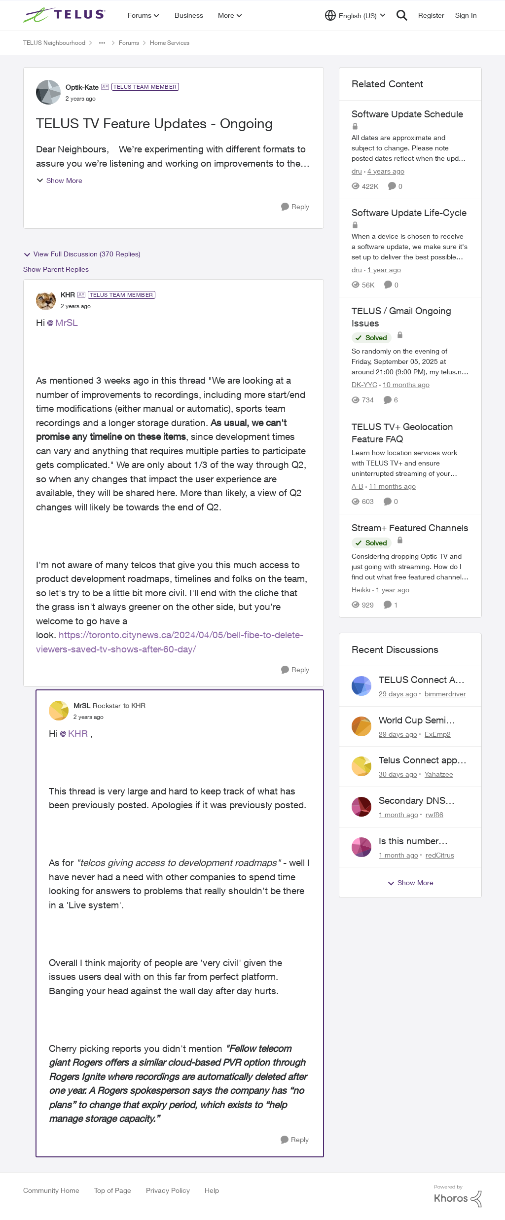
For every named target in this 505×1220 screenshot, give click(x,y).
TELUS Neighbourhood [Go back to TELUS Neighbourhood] (54, 42)
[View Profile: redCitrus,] (361, 847)
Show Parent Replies (56, 269)
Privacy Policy (168, 1190)
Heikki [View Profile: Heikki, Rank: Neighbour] (361, 589)
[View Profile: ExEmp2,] (361, 726)
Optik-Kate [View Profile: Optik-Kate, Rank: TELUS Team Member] (82, 87)
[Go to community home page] (65, 15)
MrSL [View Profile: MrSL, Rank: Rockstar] (81, 705)
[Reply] (295, 207)
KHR (78, 733)
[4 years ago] (384, 171)
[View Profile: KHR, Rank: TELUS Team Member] (46, 300)
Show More (59, 180)
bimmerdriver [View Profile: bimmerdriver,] (445, 693)
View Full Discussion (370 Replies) (82, 254)
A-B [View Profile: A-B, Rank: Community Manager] (357, 486)
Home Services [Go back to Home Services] (169, 42)
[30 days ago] (398, 774)
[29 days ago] (398, 693)
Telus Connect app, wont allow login (419, 760)
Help (212, 1190)
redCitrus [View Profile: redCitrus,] (440, 854)
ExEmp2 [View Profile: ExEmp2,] (438, 733)
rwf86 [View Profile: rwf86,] (434, 814)
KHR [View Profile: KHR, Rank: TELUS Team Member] (68, 294)
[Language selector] (355, 15)
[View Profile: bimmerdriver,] (361, 686)
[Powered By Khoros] (458, 1196)
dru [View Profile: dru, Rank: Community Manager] (357, 171)
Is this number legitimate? (408, 841)
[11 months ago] (390, 486)
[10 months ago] (404, 385)
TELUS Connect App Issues (422, 680)
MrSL (66, 322)
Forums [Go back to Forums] (129, 42)
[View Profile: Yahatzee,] (361, 766)
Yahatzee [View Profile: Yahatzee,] (439, 774)
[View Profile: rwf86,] (361, 807)
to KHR (134, 705)
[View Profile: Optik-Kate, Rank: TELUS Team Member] (48, 92)
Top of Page (112, 1190)
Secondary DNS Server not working (418, 801)
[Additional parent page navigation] (102, 43)
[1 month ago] (398, 814)
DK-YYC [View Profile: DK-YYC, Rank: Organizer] (364, 385)
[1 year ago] (382, 269)
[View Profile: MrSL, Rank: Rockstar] (59, 710)
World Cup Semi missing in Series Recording (414, 720)
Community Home (51, 1190)
